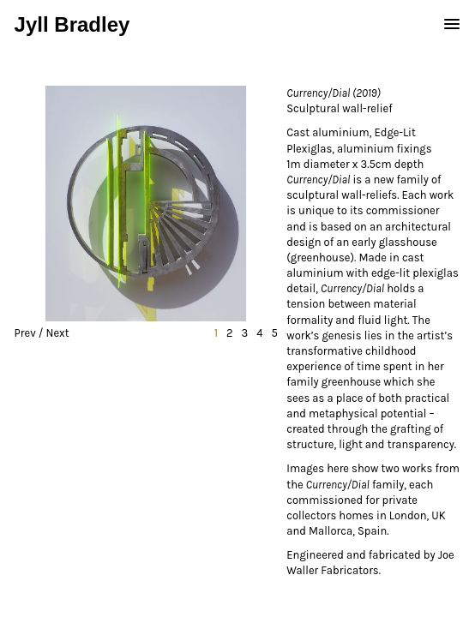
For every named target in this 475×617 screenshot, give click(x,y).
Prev (25, 332)
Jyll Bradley (72, 24)
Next (57, 332)
